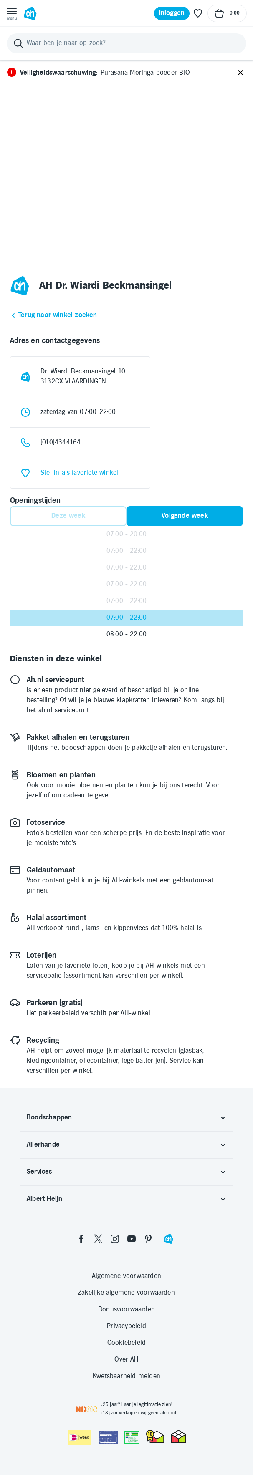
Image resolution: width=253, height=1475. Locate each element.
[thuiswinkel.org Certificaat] (155, 1436)
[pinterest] (148, 1239)
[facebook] (81, 1239)
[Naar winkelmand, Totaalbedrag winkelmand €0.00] (227, 13)
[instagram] (115, 1239)
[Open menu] (12, 13)
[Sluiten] (240, 73)
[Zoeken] (126, 43)
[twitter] (98, 1239)
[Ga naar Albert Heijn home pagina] (30, 13)
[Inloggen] (172, 13)
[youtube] (131, 1239)
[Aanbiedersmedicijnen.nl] (131, 1437)
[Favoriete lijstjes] (198, 13)
